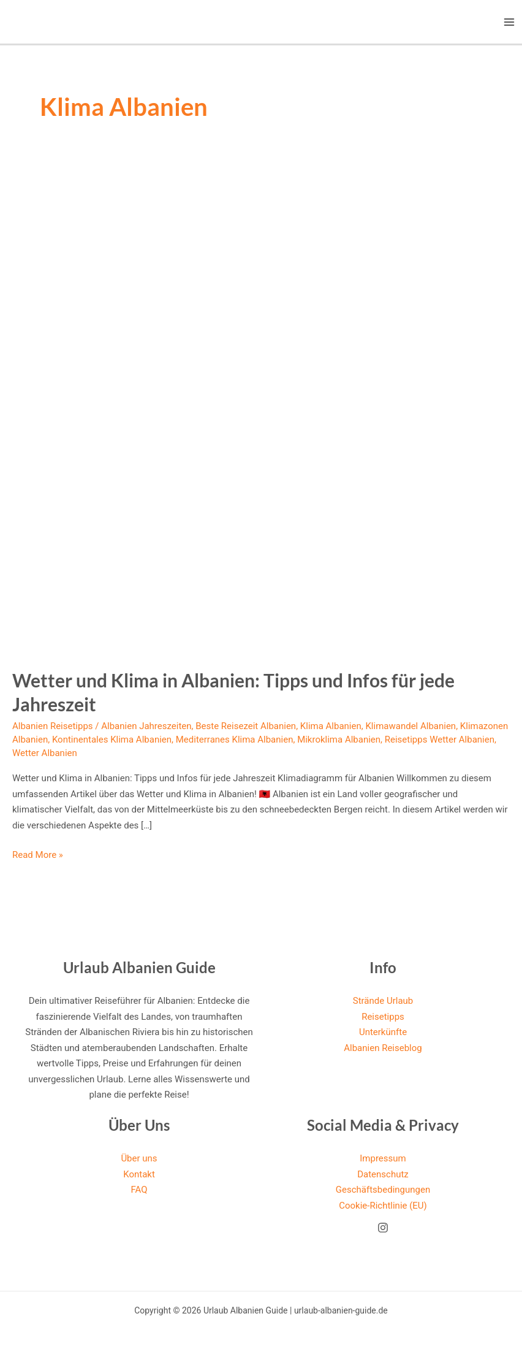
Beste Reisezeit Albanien (245, 726)
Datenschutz (383, 1174)
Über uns (139, 1158)
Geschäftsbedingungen (383, 1189)
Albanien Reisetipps (52, 726)
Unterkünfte (383, 1032)
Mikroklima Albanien (338, 739)
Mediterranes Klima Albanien (234, 739)
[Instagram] (382, 1227)
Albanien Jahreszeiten (146, 726)
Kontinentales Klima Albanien (112, 739)
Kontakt (139, 1174)
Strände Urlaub (383, 1000)
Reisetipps (382, 1016)
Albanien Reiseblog (383, 1047)
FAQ (138, 1189)
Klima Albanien (330, 726)
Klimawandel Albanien (410, 726)
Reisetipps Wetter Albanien (439, 739)
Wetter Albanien (44, 753)
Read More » (37, 855)
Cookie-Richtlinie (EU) (383, 1205)
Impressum (383, 1158)
